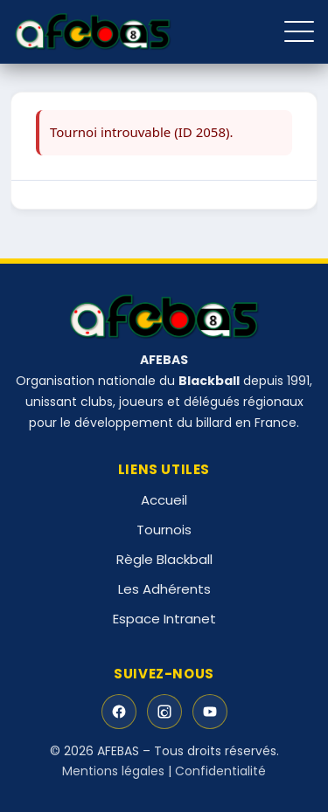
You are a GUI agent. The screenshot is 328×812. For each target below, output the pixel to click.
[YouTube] (209, 711)
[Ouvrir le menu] (299, 31)
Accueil (164, 500)
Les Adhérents (164, 589)
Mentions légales (113, 771)
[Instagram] (164, 711)
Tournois (164, 529)
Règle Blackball (164, 559)
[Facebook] (118, 711)
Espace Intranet (164, 618)
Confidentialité (220, 771)
